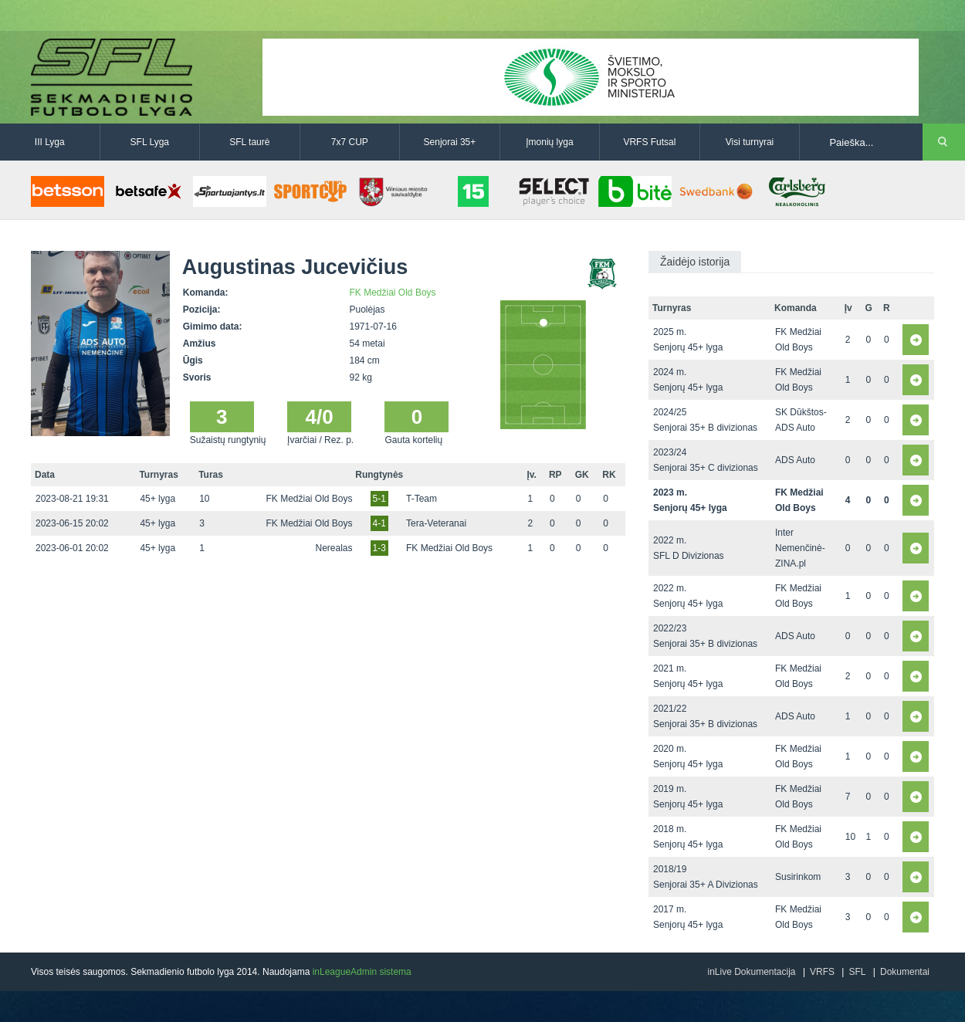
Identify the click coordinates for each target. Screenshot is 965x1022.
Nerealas (333, 548)
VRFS (822, 971)
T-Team (421, 498)
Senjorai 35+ (450, 142)
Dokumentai (904, 971)
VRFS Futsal (649, 142)
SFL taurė (249, 142)
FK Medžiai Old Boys (393, 292)
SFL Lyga (149, 142)
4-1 (379, 523)
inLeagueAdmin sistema (362, 971)
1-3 (379, 548)
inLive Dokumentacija (751, 971)
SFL (856, 971)
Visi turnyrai (750, 142)
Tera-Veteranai (436, 523)
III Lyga (50, 142)
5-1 (379, 498)
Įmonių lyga (549, 142)
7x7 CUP (349, 142)
